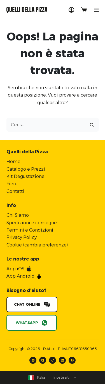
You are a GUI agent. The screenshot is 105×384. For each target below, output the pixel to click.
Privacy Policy (21, 237)
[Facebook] (72, 360)
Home (13, 161)
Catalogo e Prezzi (25, 169)
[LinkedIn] (62, 360)
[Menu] (96, 9)
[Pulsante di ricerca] (92, 125)
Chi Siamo (17, 215)
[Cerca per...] (45, 125)
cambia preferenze (45, 245)
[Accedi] (71, 10)
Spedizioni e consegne (31, 222)
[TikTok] (52, 360)
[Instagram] (32, 360)
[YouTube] (42, 360)
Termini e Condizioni (29, 230)
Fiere (12, 183)
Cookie (14, 245)
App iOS (15, 268)
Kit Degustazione (25, 176)
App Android (20, 276)
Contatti (15, 191)
